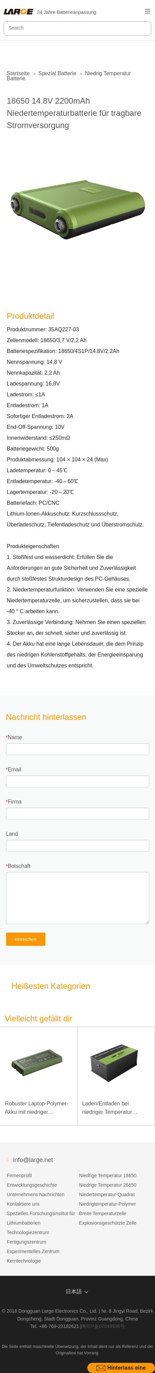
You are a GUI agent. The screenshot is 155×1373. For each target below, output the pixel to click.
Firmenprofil (19, 1175)
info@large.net (33, 1160)
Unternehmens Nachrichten (35, 1194)
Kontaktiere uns (23, 1204)
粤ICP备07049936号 (103, 1326)
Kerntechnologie (24, 1261)
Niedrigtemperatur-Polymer (107, 1204)
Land (12, 834)
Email (14, 769)
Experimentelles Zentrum (33, 1251)
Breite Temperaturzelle (103, 1213)
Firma (15, 802)
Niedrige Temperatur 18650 (107, 1175)
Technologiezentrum (28, 1232)
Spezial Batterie (57, 73)
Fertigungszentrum (26, 1242)
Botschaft (19, 866)
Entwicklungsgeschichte (32, 1185)
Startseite (18, 73)
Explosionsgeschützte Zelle (108, 1223)
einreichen (26, 939)
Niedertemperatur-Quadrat (107, 1194)
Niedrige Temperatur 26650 (107, 1185)
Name (15, 737)
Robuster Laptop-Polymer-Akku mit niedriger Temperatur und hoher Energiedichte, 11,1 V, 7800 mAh (38, 1109)
